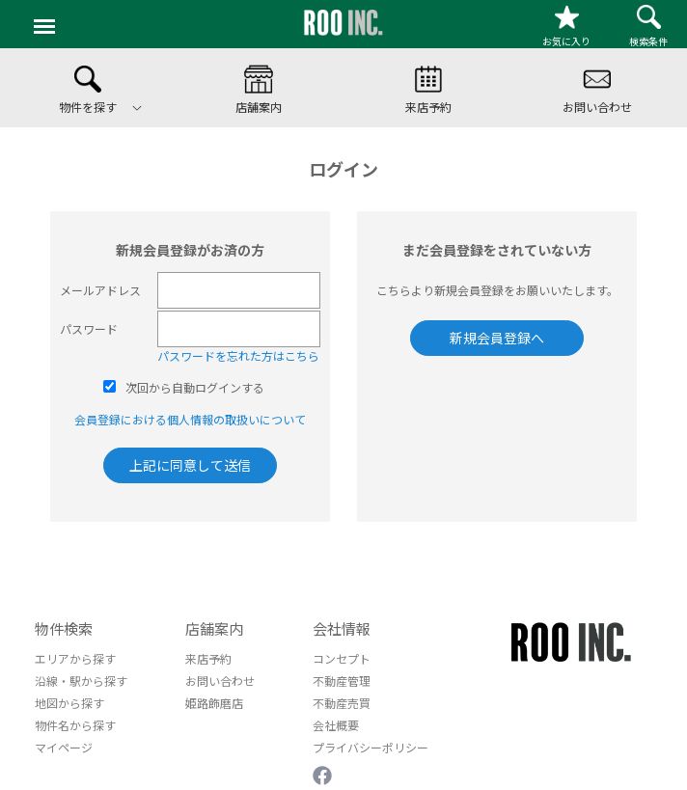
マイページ (64, 747)
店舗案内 (214, 628)
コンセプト (342, 658)
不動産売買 (342, 703)
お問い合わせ (220, 680)
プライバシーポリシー (370, 747)
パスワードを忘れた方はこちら (238, 355)
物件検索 (64, 628)
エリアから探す (75, 658)
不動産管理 (342, 680)
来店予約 (208, 658)
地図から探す (69, 703)
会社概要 (336, 725)
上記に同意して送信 (190, 465)
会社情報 (342, 628)
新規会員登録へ (497, 337)
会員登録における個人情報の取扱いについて (190, 419)
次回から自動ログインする (194, 387)
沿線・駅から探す (81, 680)
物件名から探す (75, 725)
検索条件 (648, 26)
